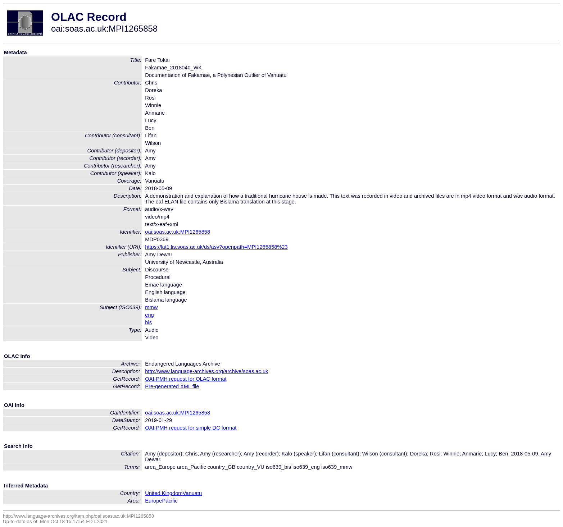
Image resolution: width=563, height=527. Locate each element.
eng (149, 315)
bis (148, 322)
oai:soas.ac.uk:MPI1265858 (177, 232)
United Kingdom (163, 493)
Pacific (170, 501)
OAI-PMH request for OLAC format (185, 379)
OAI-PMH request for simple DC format (190, 428)
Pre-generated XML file (172, 386)
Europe (153, 501)
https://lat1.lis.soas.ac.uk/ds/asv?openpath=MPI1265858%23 (216, 247)
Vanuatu (192, 493)
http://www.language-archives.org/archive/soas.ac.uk (206, 371)
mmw (151, 307)
